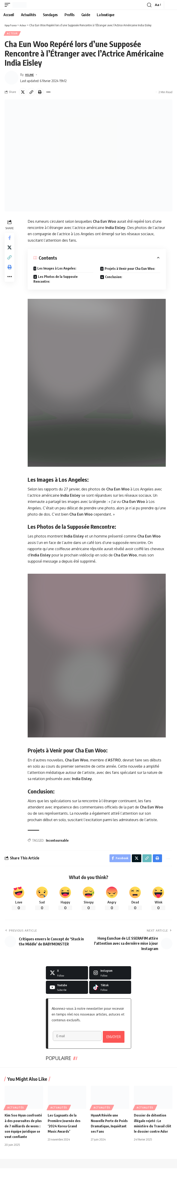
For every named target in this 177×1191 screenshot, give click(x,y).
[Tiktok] (110, 989)
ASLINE (30, 75)
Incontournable (58, 841)
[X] (67, 975)
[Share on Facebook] (10, 239)
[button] (8, 5)
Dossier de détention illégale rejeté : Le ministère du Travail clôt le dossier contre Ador (151, 1143)
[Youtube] (67, 989)
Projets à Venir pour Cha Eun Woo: (130, 269)
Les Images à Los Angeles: (57, 269)
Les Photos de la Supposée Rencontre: (56, 280)
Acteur (12, 34)
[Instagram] (110, 975)
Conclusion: (114, 278)
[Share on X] (23, 93)
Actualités (15, 1125)
